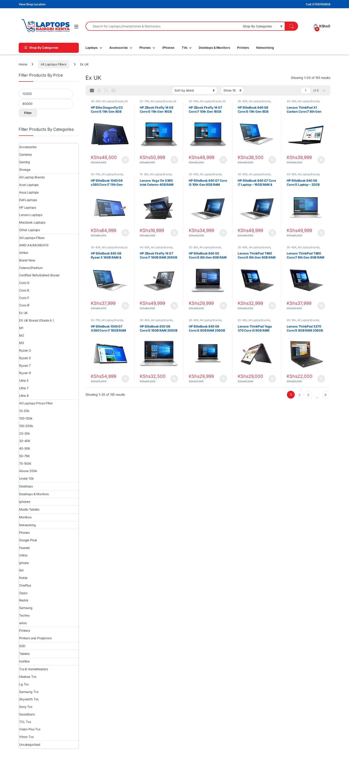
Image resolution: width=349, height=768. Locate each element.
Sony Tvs (25, 707)
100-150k (25, 418)
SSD (22, 646)
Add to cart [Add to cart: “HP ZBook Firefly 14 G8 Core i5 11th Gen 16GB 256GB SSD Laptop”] (174, 160)
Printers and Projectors (35, 638)
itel (21, 570)
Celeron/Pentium (31, 268)
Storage (24, 169)
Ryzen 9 (25, 373)
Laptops (91, 47)
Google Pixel (28, 540)
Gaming (24, 162)
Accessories (118, 47)
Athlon (23, 253)
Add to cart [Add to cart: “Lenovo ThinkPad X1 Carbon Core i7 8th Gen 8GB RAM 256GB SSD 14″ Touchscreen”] (321, 160)
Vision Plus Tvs (29, 729)
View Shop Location (32, 4)
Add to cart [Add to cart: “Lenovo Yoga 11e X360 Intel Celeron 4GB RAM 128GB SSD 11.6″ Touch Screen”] (174, 233)
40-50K (96, 101)
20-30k (193, 247)
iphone (24, 563)
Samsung (25, 608)
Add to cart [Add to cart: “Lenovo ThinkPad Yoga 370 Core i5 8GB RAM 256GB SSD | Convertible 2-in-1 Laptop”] (272, 379)
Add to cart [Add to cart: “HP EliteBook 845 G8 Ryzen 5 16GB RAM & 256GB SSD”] (125, 306)
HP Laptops (27, 207)
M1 (21, 328)
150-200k (26, 426)
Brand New (27, 260)
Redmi (23, 600)
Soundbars (27, 714)
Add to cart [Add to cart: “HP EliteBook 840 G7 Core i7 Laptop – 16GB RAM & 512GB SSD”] (272, 233)
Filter (28, 113)
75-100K (25, 463)
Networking (265, 47)
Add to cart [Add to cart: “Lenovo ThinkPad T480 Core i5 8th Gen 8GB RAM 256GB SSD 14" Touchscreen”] (272, 306)
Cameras (25, 154)
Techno (24, 615)
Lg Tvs (24, 684)
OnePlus (25, 585)
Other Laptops (29, 230)
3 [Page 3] (308, 395)
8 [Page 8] (326, 395)
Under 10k (26, 478)
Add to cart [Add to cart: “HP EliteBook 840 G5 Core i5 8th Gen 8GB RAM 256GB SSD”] (223, 306)
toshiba (24, 661)
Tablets (24, 654)
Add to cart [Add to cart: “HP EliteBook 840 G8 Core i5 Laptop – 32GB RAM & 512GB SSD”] (321, 233)
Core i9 (24, 305)
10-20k (144, 174)
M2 (21, 335)
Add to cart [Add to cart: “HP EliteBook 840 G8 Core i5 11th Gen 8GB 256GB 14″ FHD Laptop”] (272, 160)
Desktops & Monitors (214, 47)
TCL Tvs (25, 722)
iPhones (168, 47)
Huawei (24, 548)
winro (23, 623)
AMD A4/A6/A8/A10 (34, 245)
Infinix (23, 555)
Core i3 (24, 283)
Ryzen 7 (25, 365)
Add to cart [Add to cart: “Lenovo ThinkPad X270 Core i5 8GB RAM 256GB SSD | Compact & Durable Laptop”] (321, 379)
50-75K (144, 101)
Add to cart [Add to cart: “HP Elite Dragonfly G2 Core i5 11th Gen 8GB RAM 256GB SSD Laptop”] (125, 160)
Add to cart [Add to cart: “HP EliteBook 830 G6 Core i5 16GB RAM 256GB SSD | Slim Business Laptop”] (174, 379)
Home (23, 64)
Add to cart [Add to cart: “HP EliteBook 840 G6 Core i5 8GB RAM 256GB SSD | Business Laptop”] (223, 379)
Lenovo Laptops (30, 215)
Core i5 (24, 290)
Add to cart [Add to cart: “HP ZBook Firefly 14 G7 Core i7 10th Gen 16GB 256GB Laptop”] (223, 160)
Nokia (23, 578)
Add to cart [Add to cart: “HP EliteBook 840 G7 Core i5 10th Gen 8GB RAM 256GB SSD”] (223, 233)
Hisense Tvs (27, 676)
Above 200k (28, 471)
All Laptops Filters (53, 64)
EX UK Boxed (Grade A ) (36, 320)
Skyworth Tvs (29, 699)
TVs (184, 47)
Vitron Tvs (26, 737)
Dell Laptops (28, 200)
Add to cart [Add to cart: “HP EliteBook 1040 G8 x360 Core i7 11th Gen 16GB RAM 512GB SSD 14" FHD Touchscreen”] (125, 233)
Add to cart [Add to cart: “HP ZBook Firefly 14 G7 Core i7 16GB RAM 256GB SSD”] (174, 306)
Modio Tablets (29, 509)
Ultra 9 (24, 395)
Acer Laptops (29, 185)
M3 (21, 343)
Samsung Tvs (28, 692)
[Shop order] (194, 90)
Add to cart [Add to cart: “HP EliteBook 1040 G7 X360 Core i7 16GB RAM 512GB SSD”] (125, 379)
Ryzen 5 (25, 358)
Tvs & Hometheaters (33, 669)
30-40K (243, 101)
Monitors (25, 517)
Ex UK (23, 313)
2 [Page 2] (299, 395)
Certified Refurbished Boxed (39, 275)
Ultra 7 (23, 388)
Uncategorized (29, 744)
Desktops (26, 486)
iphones (24, 501)
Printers (243, 47)
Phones (145, 47)
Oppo (23, 593)
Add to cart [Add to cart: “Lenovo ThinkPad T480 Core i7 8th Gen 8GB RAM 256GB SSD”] (321, 306)
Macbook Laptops (32, 222)
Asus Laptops (29, 192)
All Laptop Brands (113, 101)
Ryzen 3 (25, 350)
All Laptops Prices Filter (36, 403)
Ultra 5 (23, 380)
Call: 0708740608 (318, 4)
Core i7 (24, 298)
